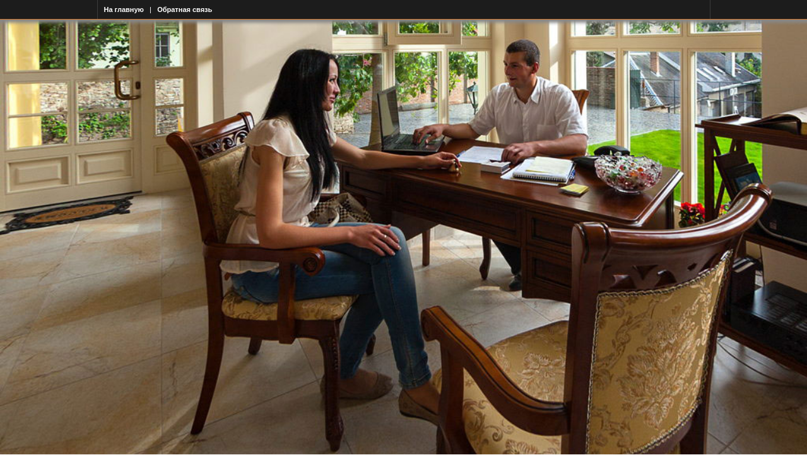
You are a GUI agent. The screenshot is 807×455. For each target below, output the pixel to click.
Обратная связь (184, 9)
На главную (124, 9)
